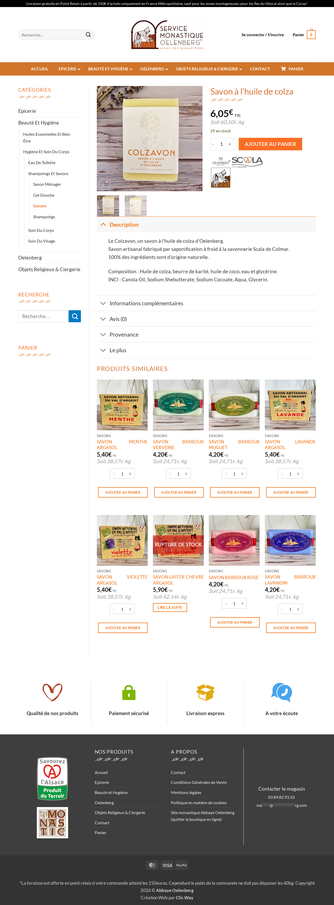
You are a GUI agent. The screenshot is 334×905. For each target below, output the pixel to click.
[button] (263, 34)
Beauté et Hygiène (38, 123)
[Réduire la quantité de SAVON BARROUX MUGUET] (226, 473)
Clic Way (184, 897)
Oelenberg (30, 258)
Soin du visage (41, 240)
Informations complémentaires (140, 303)
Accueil (101, 772)
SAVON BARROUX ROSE (234, 577)
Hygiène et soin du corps (46, 151)
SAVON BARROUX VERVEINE (178, 444)
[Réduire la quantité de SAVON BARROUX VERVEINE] (170, 473)
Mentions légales (186, 792)
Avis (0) (112, 319)
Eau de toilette (41, 162)
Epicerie (27, 111)
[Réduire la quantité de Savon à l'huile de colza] (213, 144)
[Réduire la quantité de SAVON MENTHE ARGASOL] (114, 473)
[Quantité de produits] (221, 144)
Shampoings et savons (48, 173)
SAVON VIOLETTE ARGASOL (122, 579)
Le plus (111, 350)
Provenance (118, 335)
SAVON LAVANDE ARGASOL (290, 444)
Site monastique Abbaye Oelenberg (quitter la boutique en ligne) (202, 816)
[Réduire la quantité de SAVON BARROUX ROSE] (226, 603)
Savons (39, 205)
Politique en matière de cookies (199, 802)
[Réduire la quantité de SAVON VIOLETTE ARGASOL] (114, 609)
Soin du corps (41, 230)
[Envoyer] (88, 34)
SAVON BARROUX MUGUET (234, 444)
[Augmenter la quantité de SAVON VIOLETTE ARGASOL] (130, 609)
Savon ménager (47, 184)
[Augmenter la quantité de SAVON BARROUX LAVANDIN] (298, 609)
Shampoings (44, 216)
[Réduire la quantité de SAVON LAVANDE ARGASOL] (282, 473)
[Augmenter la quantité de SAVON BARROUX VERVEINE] (186, 473)
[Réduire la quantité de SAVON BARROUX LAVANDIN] (282, 609)
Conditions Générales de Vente (199, 782)
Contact (102, 822)
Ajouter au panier (270, 144)
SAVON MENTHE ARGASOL (122, 444)
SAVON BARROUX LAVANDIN (290, 579)
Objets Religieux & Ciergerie (49, 269)
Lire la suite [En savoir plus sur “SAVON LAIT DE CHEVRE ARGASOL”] (170, 607)
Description (118, 224)
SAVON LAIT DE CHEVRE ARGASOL (178, 579)
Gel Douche (43, 195)
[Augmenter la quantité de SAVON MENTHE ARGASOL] (130, 473)
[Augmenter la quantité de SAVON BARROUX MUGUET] (242, 473)
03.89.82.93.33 (281, 797)
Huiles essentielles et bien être (46, 137)
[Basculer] (103, 224)
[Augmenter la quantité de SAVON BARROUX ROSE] (242, 603)
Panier (100, 832)
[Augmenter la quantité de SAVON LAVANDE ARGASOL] (298, 473)
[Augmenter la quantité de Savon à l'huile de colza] (230, 144)
